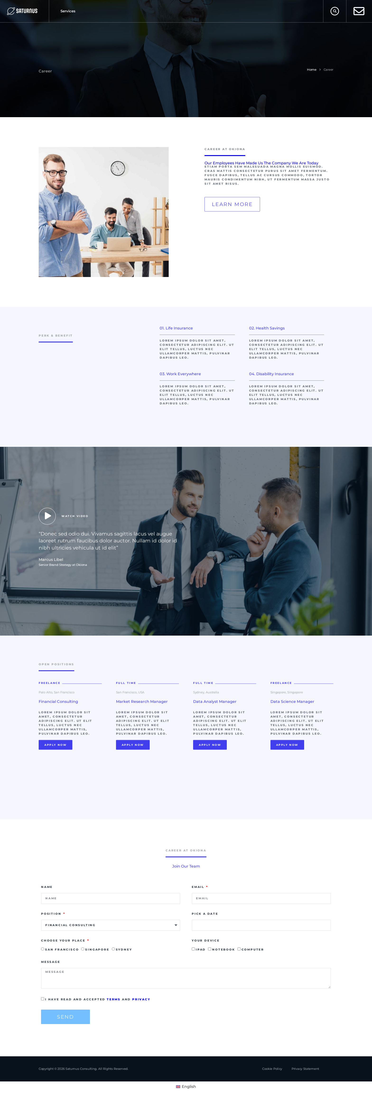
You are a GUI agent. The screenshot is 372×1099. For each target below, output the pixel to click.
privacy (141, 999)
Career (328, 69)
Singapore (97, 949)
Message (50, 962)
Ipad (201, 949)
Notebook (223, 949)
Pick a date (205, 913)
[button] (334, 11)
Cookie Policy (272, 1069)
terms (114, 999)
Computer (253, 949)
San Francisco (62, 949)
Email (199, 887)
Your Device (206, 940)
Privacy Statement (305, 1069)
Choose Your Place (64, 940)
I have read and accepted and (97, 999)
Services (67, 11)
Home (311, 69)
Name (47, 887)
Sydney (124, 949)
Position (52, 913)
